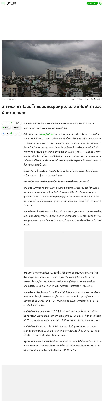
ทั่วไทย (79, 99)
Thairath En (92, 3)
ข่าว (72, 99)
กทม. (87, 99)
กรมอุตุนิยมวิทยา (47, 134)
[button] (3, 133)
